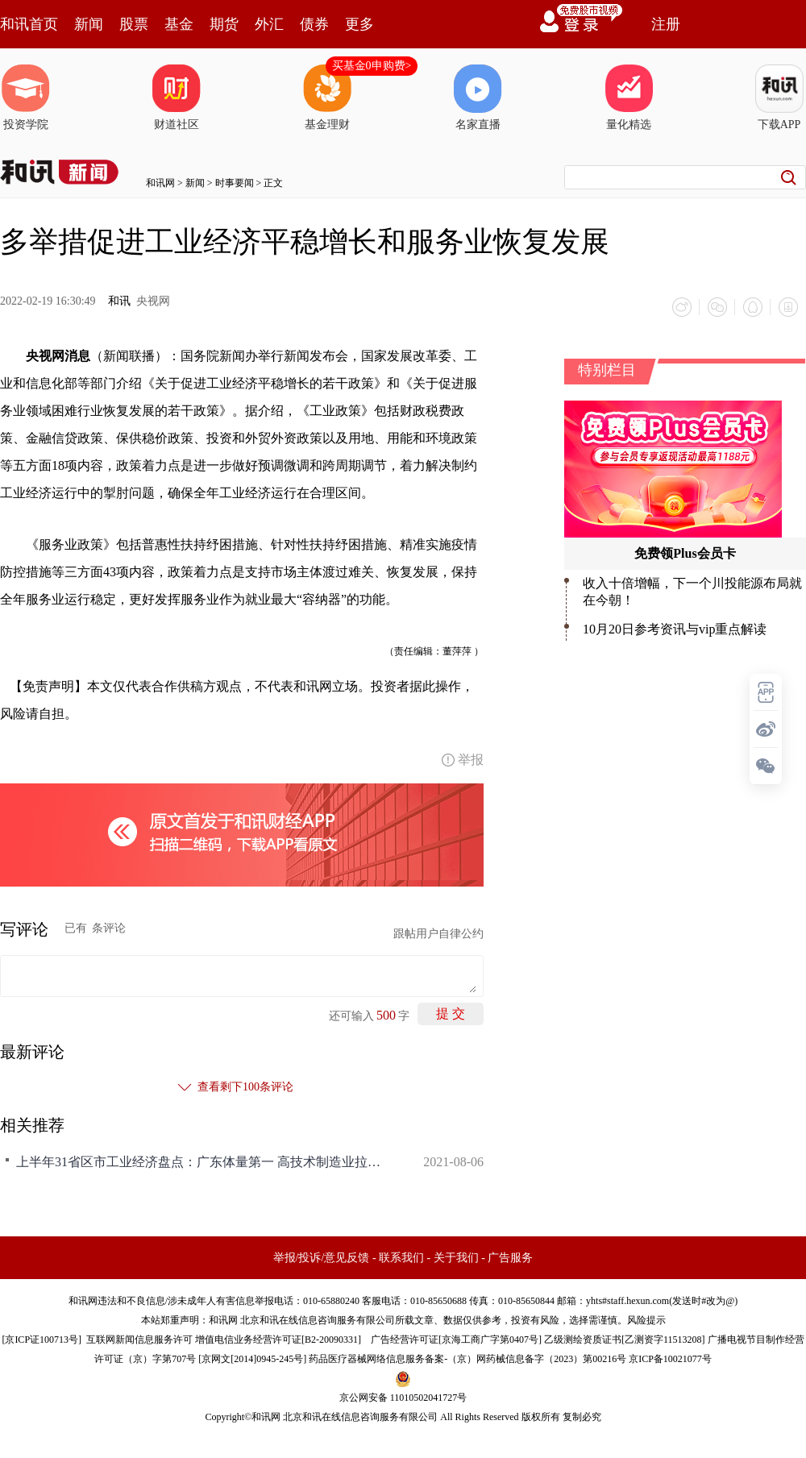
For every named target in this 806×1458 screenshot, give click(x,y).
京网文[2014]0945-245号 (252, 1359)
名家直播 (478, 97)
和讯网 (160, 183)
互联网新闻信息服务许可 (139, 1339)
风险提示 (646, 1320)
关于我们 (456, 1258)
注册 (665, 24)
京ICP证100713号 (41, 1339)
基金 (178, 24)
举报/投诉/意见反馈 (321, 1258)
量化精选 (628, 97)
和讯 (119, 301)
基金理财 (327, 97)
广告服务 (510, 1258)
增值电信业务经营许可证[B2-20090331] (278, 1339)
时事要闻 (234, 183)
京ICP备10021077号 (670, 1359)
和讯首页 (29, 24)
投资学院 (26, 97)
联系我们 (401, 1258)
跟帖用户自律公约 (438, 934)
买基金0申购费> (372, 66)
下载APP (779, 97)
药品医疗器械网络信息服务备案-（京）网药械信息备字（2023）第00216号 (467, 1359)
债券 (314, 24)
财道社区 (176, 97)
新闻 (88, 24)
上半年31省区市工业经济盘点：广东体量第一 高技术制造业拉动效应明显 (201, 1162)
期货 (224, 24)
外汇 (269, 24)
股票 (133, 24)
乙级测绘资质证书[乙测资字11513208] (624, 1339)
